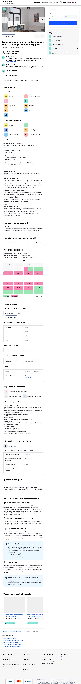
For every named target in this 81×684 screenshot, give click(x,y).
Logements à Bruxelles (10, 638)
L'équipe (44, 657)
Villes (50, 2)
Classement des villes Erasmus (10, 662)
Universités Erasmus (7, 659)
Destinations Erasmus (8, 654)
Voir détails (6, 147)
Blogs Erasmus (26, 657)
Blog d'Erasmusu (65, 654)
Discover (55, 2)
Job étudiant (25, 666)
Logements (36, 2)
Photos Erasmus (26, 671)
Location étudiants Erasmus (29, 664)
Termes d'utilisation (46, 659)
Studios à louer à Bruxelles (11, 642)
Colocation (44, 2)
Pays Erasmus (6, 657)
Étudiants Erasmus (7, 666)
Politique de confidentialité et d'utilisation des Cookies (48, 662)
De (49, 13)
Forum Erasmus (26, 654)
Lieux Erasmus (26, 662)
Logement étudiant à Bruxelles (12, 644)
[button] (16, 75)
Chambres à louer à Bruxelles (12, 646)
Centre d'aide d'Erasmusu (47, 654)
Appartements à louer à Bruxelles (13, 640)
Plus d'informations (11, 61)
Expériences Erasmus (27, 659)
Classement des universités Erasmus (11, 664)
